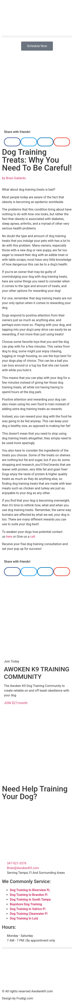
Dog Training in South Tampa (30, 899)
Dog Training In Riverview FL (30, 890)
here (9, 536)
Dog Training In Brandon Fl (28, 895)
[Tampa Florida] (37, 969)
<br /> (37, 819)
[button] (37, 36)
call (32, 536)
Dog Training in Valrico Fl (27, 909)
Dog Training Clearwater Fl (28, 914)
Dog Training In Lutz (24, 918)
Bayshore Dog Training (26, 904)
